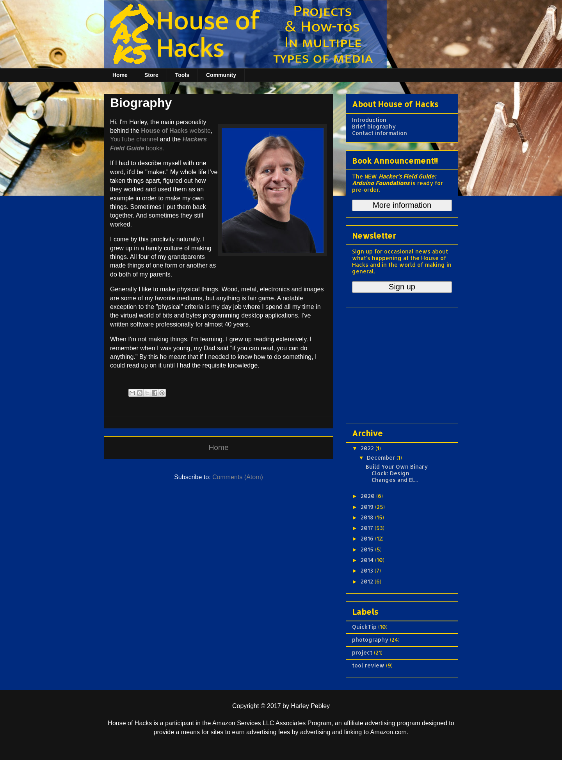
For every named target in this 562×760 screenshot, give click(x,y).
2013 (368, 570)
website (176, 130)
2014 (368, 560)
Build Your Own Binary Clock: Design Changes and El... (397, 473)
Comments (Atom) (237, 477)
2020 (368, 495)
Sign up (402, 286)
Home (120, 75)
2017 (368, 528)
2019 (368, 506)
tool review (368, 665)
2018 (368, 517)
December (382, 457)
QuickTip (364, 626)
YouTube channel (134, 139)
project (362, 652)
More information (402, 205)
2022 (368, 448)
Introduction (369, 119)
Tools (182, 75)
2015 (368, 549)
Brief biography (374, 126)
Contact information (379, 133)
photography (370, 639)
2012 (368, 581)
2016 (368, 538)
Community (221, 75)
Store (151, 75)
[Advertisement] (401, 359)
